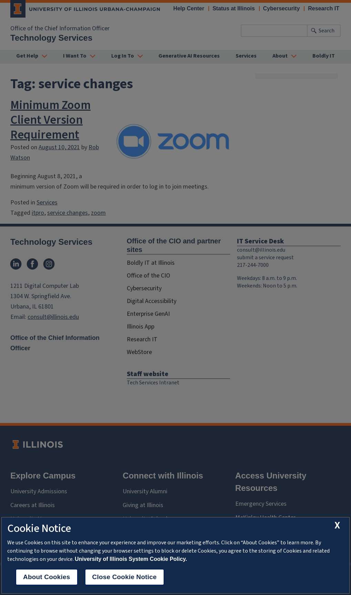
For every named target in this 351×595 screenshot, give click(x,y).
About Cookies (46, 577)
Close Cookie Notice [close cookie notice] (124, 577)
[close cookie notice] (337, 525)
